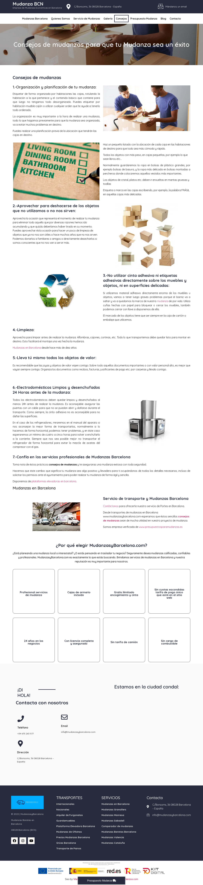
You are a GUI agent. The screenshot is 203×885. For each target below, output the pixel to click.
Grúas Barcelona (66, 842)
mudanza (162, 301)
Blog (163, 18)
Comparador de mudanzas (117, 826)
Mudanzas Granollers (114, 809)
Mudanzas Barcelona (35, 18)
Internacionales (65, 803)
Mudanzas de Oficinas (69, 831)
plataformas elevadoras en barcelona (54, 481)
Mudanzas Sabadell (113, 820)
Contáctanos (111, 506)
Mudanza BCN (28, 4)
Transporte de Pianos (68, 848)
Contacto (175, 18)
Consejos (121, 18)
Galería (108, 18)
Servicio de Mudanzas (86, 18)
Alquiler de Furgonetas (69, 815)
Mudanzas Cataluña (113, 842)
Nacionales (62, 809)
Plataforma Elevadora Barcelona (75, 826)
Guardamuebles (65, 820)
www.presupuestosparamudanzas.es (161, 526)
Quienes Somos (60, 18)
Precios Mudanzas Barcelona (73, 837)
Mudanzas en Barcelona (27, 347)
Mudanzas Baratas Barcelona (119, 831)
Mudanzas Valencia (113, 837)
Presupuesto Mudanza (143, 18)
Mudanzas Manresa (113, 815)
